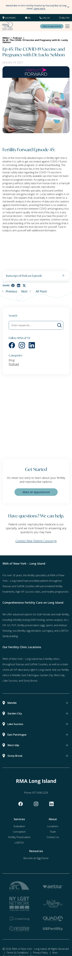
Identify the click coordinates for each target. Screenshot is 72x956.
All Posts (41, 291)
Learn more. (40, 8)
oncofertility (18, 630)
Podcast (14, 364)
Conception (19, 831)
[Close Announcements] (68, 7)
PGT (14, 625)
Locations (10, 17)
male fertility (62, 614)
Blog (11, 360)
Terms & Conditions (17, 952)
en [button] (29, 17)
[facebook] (12, 285)
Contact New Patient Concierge (36, 541)
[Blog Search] (59, 325)
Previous (11, 291)
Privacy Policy (40, 952)
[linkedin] (18, 285)
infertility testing (21, 620)
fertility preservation (28, 625)
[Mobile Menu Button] (67, 26)
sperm (49, 625)
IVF (4, 625)
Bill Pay (66, 17)
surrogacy (47, 630)
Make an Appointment (52, 26)
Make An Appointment (36, 492)
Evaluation (19, 826)
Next (24, 291)
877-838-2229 (40, 792)
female (46, 614)
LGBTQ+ (19, 842)
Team (53, 831)
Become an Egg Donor (36, 858)
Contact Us (53, 837)
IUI (8, 625)
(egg (42, 625)
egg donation (33, 630)
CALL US (46, 17)
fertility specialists (37, 575)
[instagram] (22, 345)
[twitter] (24, 285)
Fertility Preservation (19, 837)
